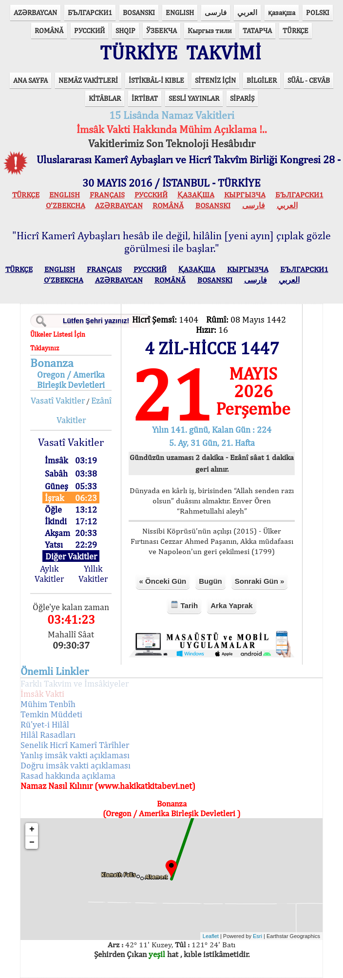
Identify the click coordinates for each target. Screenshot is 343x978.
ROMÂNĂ (49, 30)
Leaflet (211, 936)
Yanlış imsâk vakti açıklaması (75, 755)
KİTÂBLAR (105, 98)
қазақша (281, 12)
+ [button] (32, 829)
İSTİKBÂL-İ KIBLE (156, 80)
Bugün (210, 581)
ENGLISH (180, 12)
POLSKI (317, 12)
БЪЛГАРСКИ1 (90, 12)
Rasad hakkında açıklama (67, 775)
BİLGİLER (262, 80)
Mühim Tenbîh (48, 704)
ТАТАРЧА (257, 30)
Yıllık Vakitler (93, 573)
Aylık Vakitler (49, 573)
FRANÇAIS (107, 194)
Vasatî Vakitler (58, 400)
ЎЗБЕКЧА (161, 30)
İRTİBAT (145, 98)
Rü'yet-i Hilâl (44, 724)
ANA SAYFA (30, 80)
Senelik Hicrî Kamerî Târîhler (74, 745)
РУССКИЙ (89, 30)
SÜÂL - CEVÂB (308, 80)
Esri (257, 936)
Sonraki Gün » (260, 581)
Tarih (184, 605)
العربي (247, 12)
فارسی (216, 12)
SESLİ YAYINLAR (194, 98)
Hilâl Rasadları (48, 734)
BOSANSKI (139, 12)
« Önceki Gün (163, 581)
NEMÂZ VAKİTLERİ (88, 80)
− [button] (32, 842)
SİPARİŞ (242, 98)
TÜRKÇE (295, 30)
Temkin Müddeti (51, 714)
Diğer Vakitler (71, 556)
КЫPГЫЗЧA (245, 194)
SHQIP (125, 30)
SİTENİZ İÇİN (215, 80)
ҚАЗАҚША (195, 194)
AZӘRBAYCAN (35, 12)
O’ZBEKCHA (65, 205)
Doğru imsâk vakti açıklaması (75, 765)
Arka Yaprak (231, 605)
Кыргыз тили (210, 30)
